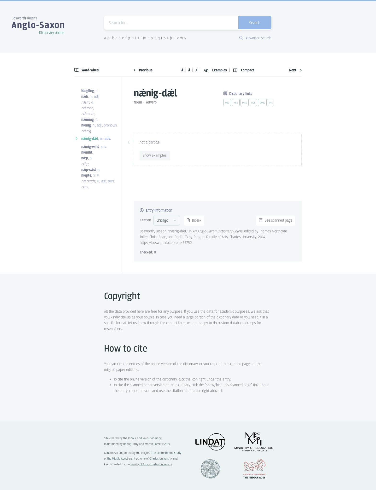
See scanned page (276, 220)
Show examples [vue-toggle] (155, 155)
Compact (243, 70)
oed (227, 103)
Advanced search (255, 38)
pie (271, 103)
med (244, 103)
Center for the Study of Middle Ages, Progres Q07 (254, 468)
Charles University (161, 459)
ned (236, 103)
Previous (143, 70)
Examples (216, 70)
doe (253, 103)
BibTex (194, 220)
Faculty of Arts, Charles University (151, 464)
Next (295, 70)
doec (262, 103)
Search (254, 23)
